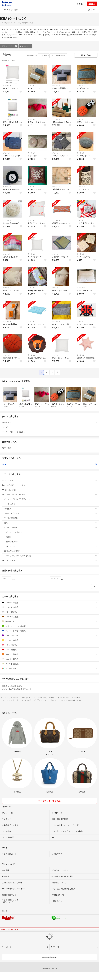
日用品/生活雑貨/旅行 (50, 551)
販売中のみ (31, 56)
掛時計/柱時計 (51, 542)
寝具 (50, 523)
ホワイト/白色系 (49, 607)
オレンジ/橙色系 (49, 654)
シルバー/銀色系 (49, 659)
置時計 (51, 537)
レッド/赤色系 (49, 650)
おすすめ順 (44, 56)
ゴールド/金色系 (49, 664)
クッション (25, 46)
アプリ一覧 (55, 947)
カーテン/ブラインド (50, 513)
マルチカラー (49, 668)
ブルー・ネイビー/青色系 (49, 631)
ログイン (80, 4)
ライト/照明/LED (50, 518)
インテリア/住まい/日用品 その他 (50, 556)
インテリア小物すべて (51, 532)
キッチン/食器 (50, 504)
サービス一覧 (6, 947)
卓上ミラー (51, 546)
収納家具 (50, 509)
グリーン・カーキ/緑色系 (49, 626)
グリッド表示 (58, 56)
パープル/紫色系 (49, 635)
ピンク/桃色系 (49, 645)
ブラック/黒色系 (49, 602)
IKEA (49, 464)
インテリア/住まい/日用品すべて (50, 499)
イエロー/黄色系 (49, 640)
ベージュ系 (49, 621)
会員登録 (91, 4)
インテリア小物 (50, 527)
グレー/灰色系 (49, 612)
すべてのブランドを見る (49, 801)
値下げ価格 (49, 448)
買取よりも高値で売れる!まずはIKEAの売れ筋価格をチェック (49, 687)
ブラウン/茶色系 (49, 617)
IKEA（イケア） (9, 46)
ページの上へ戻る (49, 957)
